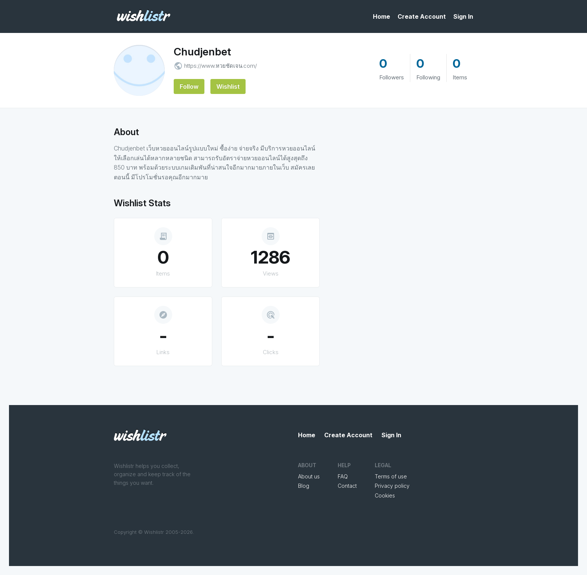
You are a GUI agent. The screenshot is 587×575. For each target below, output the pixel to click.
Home (381, 16)
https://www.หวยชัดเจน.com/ (220, 65)
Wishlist (228, 86)
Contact (347, 486)
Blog (303, 486)
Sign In (463, 16)
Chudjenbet (202, 51)
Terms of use (391, 476)
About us (309, 476)
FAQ (343, 476)
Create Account (422, 16)
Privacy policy (392, 486)
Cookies (385, 495)
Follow (189, 86)
